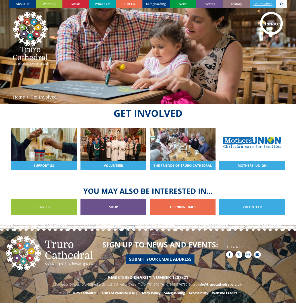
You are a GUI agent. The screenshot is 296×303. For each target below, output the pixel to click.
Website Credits (224, 293)
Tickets (209, 4)
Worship (49, 4)
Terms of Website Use (117, 293)
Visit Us (129, 4)
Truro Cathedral (83, 293)
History (236, 4)
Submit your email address (160, 259)
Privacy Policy (149, 293)
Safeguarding (156, 4)
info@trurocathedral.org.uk (220, 284)
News (183, 4)
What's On (102, 4)
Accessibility (198, 293)
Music (75, 4)
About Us (23, 4)
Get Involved (262, 4)
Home (19, 97)
